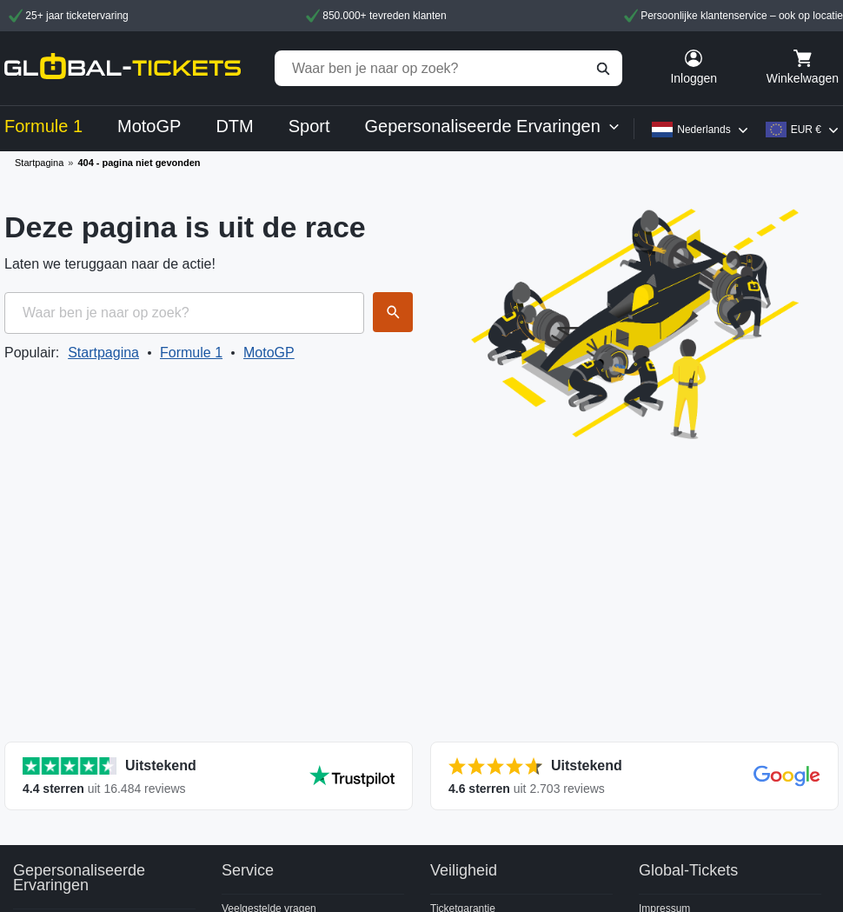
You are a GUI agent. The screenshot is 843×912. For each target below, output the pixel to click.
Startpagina (39, 162)
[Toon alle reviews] (208, 776)
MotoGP (269, 352)
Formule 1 (191, 352)
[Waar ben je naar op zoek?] (448, 68)
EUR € (806, 129)
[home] (122, 68)
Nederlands (703, 129)
